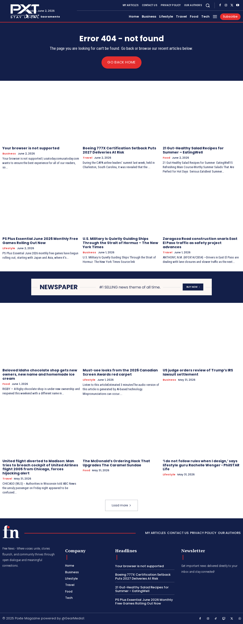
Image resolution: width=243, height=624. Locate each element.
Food (166, 157)
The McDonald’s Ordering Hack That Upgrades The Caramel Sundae (116, 462)
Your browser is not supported (30, 148)
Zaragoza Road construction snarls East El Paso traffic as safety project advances (200, 242)
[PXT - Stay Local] (11, 531)
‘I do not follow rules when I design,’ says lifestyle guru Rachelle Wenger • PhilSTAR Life (201, 464)
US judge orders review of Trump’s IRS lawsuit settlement (198, 372)
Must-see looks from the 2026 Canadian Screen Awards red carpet (120, 372)
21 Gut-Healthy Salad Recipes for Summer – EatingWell (193, 150)
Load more (121, 505)
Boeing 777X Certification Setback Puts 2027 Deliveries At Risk (119, 150)
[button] (207, 5)
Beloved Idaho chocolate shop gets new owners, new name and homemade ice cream (39, 374)
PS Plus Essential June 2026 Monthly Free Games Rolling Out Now (40, 240)
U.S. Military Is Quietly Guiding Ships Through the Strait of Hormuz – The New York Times (120, 242)
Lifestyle (8, 248)
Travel (87, 157)
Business (9, 153)
